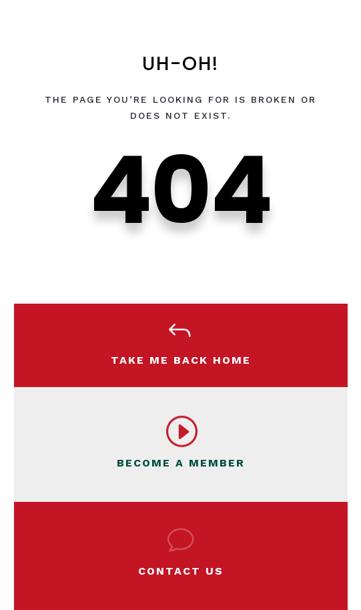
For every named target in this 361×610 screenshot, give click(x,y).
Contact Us (181, 571)
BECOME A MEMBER (181, 462)
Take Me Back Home (181, 360)
